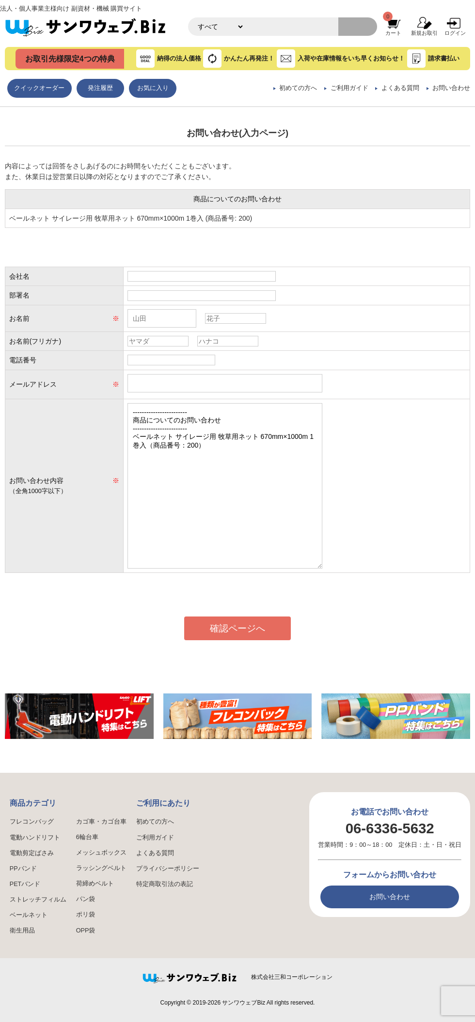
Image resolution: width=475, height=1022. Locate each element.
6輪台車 (87, 837)
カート (393, 33)
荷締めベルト (95, 883)
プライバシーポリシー (167, 868)
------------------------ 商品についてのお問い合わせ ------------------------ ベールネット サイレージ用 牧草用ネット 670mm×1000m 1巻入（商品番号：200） (224, 486)
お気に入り (153, 88)
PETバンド (25, 884)
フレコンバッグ (32, 821)
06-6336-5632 (390, 828)
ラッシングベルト (101, 868)
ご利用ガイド (349, 88)
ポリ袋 (85, 914)
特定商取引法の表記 (164, 884)
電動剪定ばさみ (32, 853)
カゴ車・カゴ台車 (101, 821)
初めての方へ (298, 88)
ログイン (455, 33)
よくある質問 (400, 88)
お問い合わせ (451, 88)
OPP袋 (85, 930)
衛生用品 (22, 930)
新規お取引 (424, 33)
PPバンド (23, 868)
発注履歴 (100, 88)
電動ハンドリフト (35, 837)
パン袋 (85, 899)
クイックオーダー (39, 88)
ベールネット (29, 915)
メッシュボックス (101, 852)
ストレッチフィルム (38, 899)
